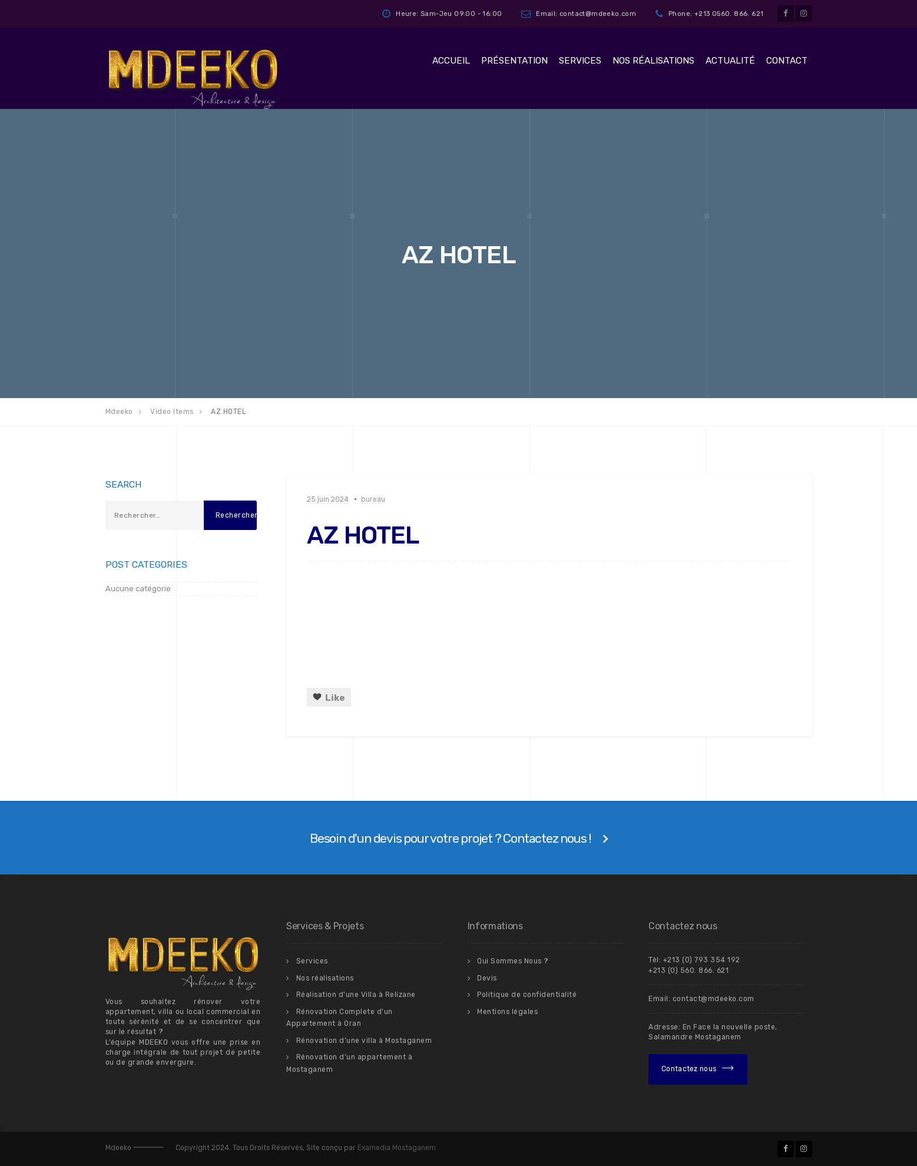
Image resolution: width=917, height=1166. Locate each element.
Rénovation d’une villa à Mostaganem (364, 1040)
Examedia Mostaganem (396, 1148)
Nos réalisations (653, 60)
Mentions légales (507, 1012)
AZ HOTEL (363, 535)
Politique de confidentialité (527, 995)
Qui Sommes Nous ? (513, 961)
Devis (487, 978)
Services (580, 60)
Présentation (514, 60)
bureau (373, 499)
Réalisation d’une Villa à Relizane (356, 995)
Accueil (451, 60)
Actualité (730, 60)
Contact (786, 60)
